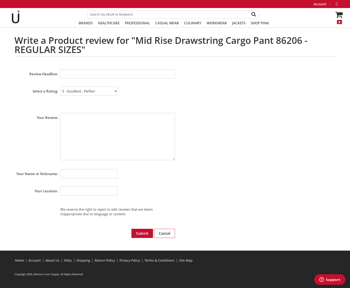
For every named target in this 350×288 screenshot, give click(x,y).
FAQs (68, 260)
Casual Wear (167, 23)
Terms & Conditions (159, 260)
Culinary (192, 23)
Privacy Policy (129, 260)
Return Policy (105, 260)
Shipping (83, 260)
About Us (52, 260)
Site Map (186, 260)
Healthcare (108, 23)
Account (320, 4)
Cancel (164, 233)
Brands (86, 23)
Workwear (217, 23)
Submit (142, 233)
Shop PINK (260, 23)
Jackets (238, 23)
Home (19, 260)
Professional (137, 23)
